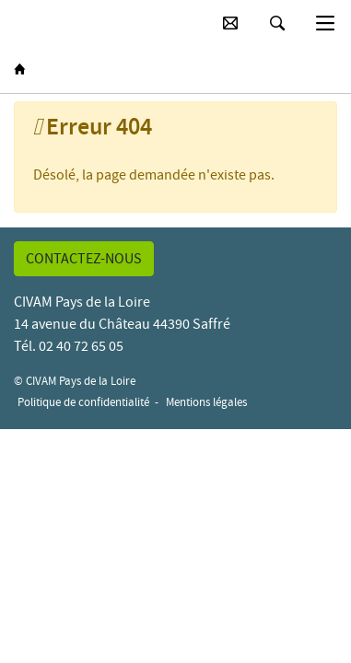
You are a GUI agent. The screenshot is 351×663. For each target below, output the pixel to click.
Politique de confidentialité (83, 402)
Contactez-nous (84, 259)
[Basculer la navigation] (325, 23)
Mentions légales (206, 402)
